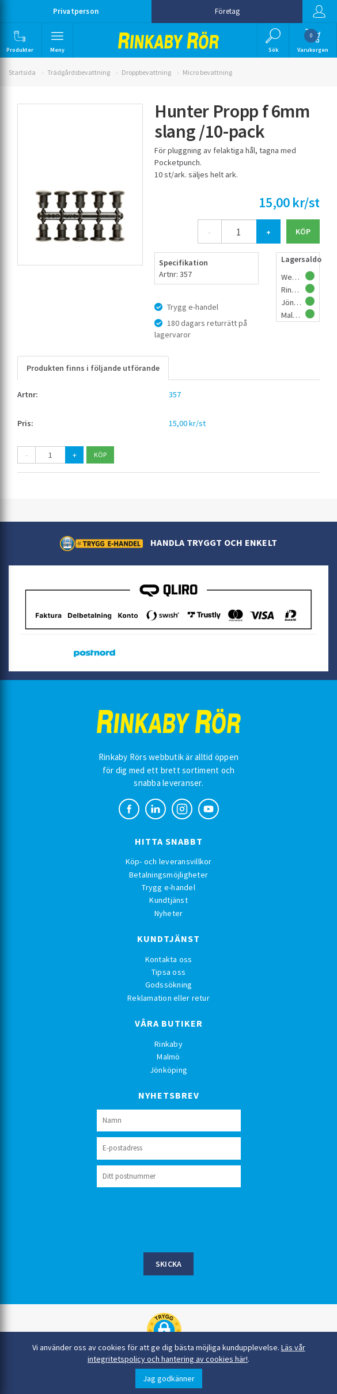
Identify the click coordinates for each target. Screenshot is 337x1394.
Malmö (168, 1056)
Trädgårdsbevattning (78, 72)
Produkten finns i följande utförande (93, 368)
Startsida (22, 72)
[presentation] (184, 1218)
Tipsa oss (168, 972)
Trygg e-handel (168, 887)
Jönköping (168, 1070)
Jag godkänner (169, 1378)
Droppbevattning (146, 72)
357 (175, 394)
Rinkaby (168, 1044)
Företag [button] (227, 11)
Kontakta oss (168, 959)
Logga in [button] (319, 11)
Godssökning (168, 984)
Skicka (169, 1264)
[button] (20, 40)
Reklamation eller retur (168, 998)
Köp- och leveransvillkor (169, 861)
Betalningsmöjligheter (168, 874)
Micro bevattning (207, 72)
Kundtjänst (168, 900)
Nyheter (168, 913)
